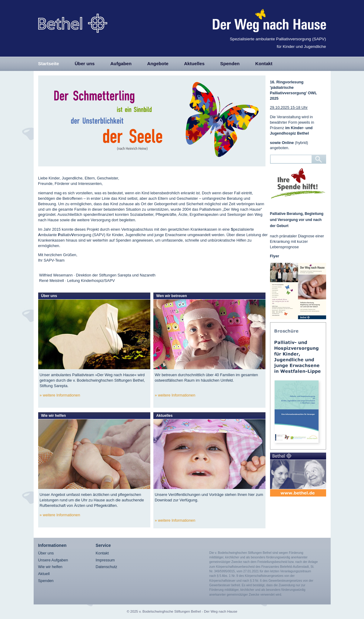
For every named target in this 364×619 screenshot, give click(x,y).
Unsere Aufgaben (53, 560)
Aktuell (44, 573)
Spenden (230, 63)
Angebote (158, 63)
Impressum (105, 560)
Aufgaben (121, 63)
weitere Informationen (61, 395)
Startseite (48, 63)
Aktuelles (194, 63)
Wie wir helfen (50, 566)
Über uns (85, 63)
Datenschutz (106, 566)
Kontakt (263, 63)
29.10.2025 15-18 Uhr (289, 107)
